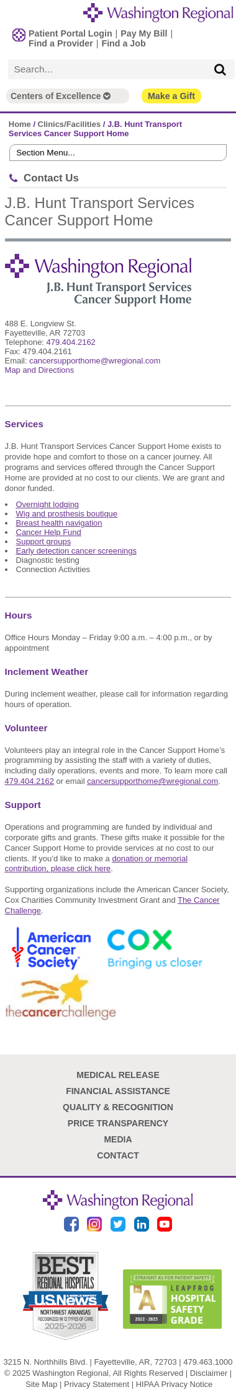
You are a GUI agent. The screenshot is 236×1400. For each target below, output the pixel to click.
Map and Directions (40, 370)
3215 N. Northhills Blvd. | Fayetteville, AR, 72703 (90, 1362)
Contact (117, 1155)
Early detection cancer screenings (76, 550)
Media (118, 1139)
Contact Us (51, 178)
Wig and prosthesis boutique (66, 513)
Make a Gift (171, 96)
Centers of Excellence (61, 96)
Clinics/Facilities (69, 124)
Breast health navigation (59, 523)
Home (20, 124)
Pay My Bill (143, 33)
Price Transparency (118, 1123)
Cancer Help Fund (48, 532)
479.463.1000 (207, 1362)
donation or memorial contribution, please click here (96, 864)
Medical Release (118, 1075)
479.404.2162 (71, 342)
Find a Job (123, 43)
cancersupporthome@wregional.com (94, 360)
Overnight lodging (47, 504)
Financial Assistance (118, 1091)
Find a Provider (61, 43)
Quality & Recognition (118, 1107)
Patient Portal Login (70, 33)
